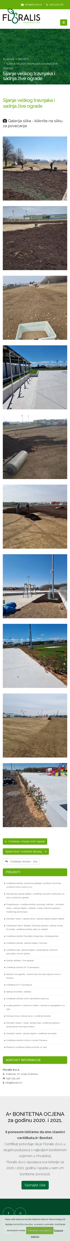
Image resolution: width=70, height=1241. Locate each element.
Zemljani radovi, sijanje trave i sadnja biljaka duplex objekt (35, 918)
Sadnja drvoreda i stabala (18, 991)
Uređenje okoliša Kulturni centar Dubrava (26, 1040)
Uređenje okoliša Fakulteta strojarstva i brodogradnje (32, 936)
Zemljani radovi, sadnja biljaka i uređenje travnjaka (31, 1033)
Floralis (8, 59)
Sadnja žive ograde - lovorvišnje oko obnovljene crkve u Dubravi (33, 976)
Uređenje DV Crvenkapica (19, 984)
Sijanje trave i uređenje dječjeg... (25, 851)
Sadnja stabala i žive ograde (20, 960)
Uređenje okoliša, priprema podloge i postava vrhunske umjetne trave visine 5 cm (33, 885)
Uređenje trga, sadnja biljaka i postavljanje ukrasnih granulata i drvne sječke (31, 952)
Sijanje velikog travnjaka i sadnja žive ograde (29, 103)
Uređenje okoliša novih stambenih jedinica (27, 998)
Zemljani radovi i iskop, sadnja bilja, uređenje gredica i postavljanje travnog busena (33, 1025)
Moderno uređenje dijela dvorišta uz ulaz (26, 1047)
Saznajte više (35, 1185)
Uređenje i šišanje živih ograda (25, 841)
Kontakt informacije (23, 1060)
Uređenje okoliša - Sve (21, 861)
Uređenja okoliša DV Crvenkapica (22, 967)
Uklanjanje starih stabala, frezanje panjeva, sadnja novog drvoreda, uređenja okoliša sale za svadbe (34, 927)
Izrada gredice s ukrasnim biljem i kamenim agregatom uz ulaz (35, 1007)
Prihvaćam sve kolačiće (40, 1230)
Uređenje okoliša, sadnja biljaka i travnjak (26, 943)
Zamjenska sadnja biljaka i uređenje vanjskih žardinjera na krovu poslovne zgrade (35, 896)
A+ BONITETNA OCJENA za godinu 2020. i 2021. (35, 1117)
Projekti (23, 59)
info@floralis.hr (31, 4)
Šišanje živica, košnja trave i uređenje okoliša (28, 1016)
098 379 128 (54, 4)
